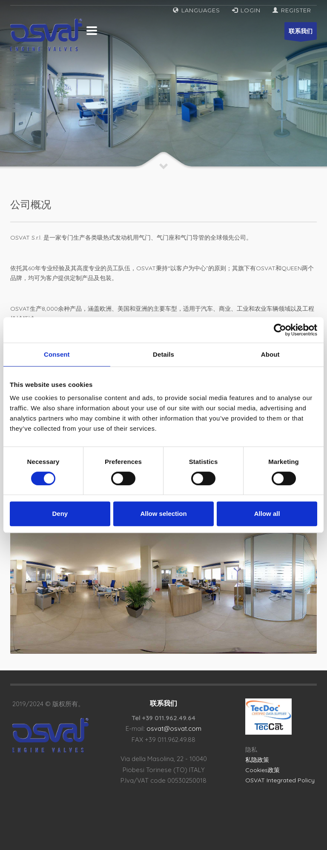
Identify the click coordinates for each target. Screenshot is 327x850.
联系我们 (300, 33)
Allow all (267, 513)
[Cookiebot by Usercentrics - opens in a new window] (280, 329)
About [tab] (270, 354)
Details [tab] (163, 354)
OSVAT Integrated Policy (280, 780)
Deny (60, 513)
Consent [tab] (57, 354)
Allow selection (163, 513)
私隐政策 (257, 760)
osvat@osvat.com (173, 728)
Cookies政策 (262, 770)
